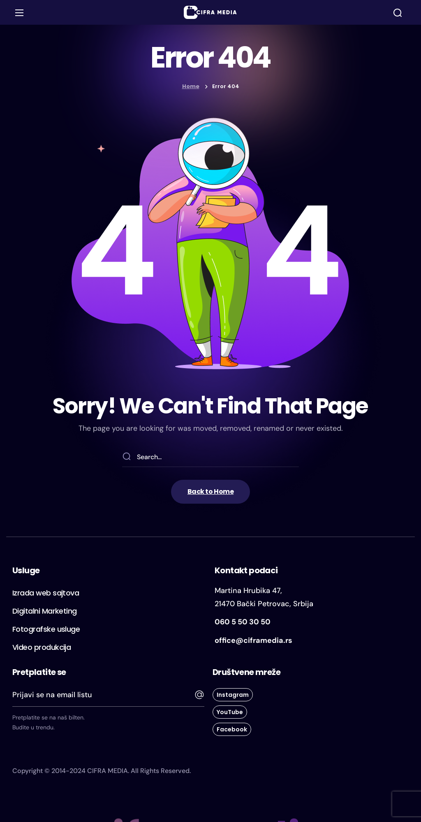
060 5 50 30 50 (243, 622)
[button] (397, 13)
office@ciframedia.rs (253, 640)
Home (190, 86)
